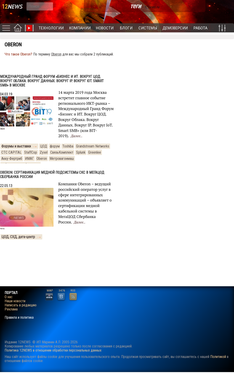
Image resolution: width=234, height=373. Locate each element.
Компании (80, 28)
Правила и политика (19, 317)
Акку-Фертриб (11, 158)
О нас (9, 297)
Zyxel (44, 152)
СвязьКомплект (61, 152)
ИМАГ (29, 158)
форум (55, 146)
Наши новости (15, 301)
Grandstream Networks (92, 146)
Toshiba (67, 146)
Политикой (218, 357)
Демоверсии (175, 28)
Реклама (11, 309)
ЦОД (43, 146)
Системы (147, 28)
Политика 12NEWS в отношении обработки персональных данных (53, 350)
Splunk (80, 152)
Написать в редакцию (21, 305)
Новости (105, 28)
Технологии (51, 28)
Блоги (126, 28)
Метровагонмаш (62, 158)
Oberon (42, 158)
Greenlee (94, 152)
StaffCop (30, 152)
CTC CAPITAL (11, 152)
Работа (200, 28)
